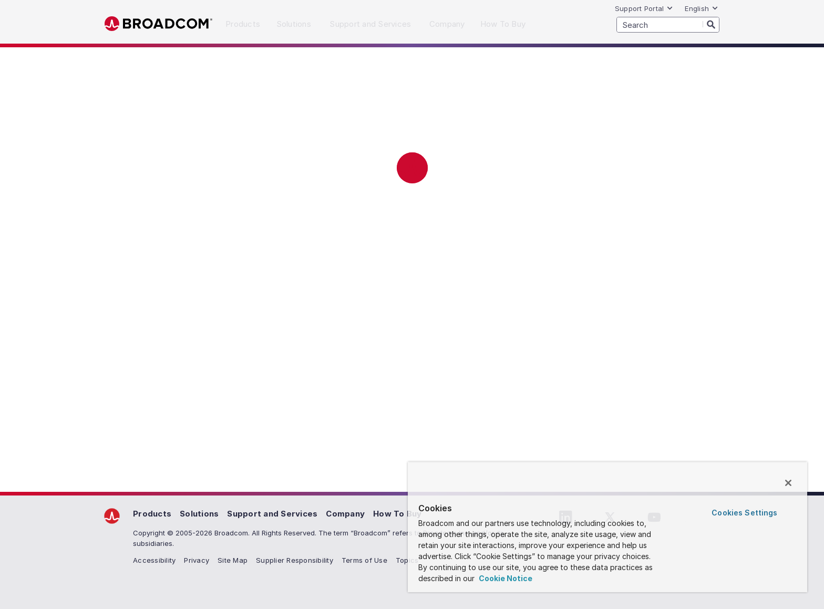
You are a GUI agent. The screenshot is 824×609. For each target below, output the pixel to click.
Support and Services (272, 514)
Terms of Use (364, 560)
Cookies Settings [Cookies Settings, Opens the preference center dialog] (744, 512)
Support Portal (644, 8)
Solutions (199, 514)
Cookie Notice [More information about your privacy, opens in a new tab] (504, 578)
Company (345, 514)
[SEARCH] (668, 24)
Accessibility (154, 560)
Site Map (233, 560)
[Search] (711, 24)
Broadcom (158, 24)
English (701, 8)
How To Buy (397, 514)
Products (152, 514)
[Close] (788, 482)
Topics (407, 560)
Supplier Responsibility (294, 560)
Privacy (196, 560)
